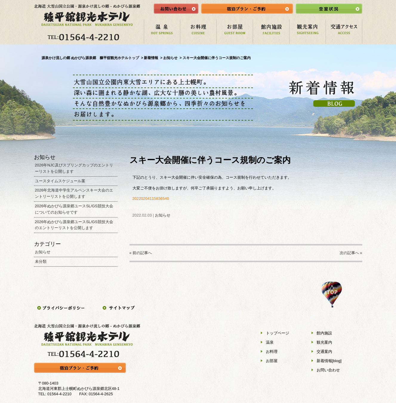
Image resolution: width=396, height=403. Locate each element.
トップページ (277, 333)
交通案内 (324, 351)
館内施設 (324, 333)
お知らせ (162, 215)
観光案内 (324, 342)
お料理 (272, 351)
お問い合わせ (328, 370)
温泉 (270, 342)
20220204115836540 (150, 198)
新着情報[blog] (329, 361)
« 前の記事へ (141, 253)
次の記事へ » (351, 253)
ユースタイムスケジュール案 (60, 181)
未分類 (41, 261)
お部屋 (272, 361)
